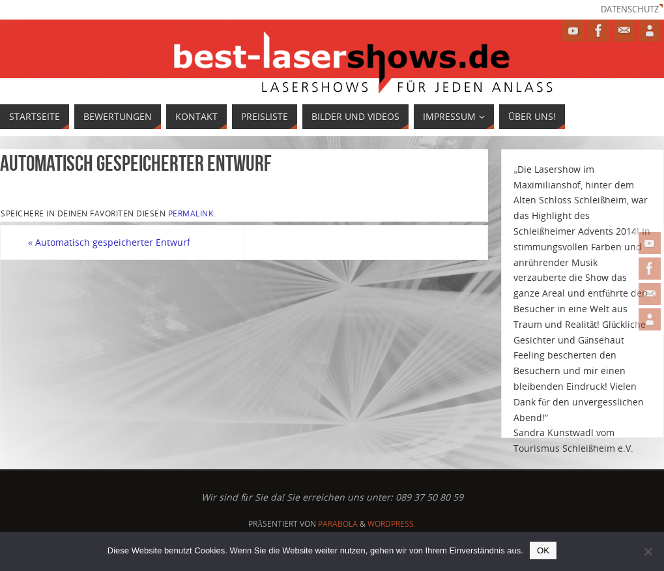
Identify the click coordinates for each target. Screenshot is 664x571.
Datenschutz (630, 9)
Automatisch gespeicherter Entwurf (109, 242)
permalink (191, 213)
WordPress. (392, 523)
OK (543, 550)
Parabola (338, 523)
